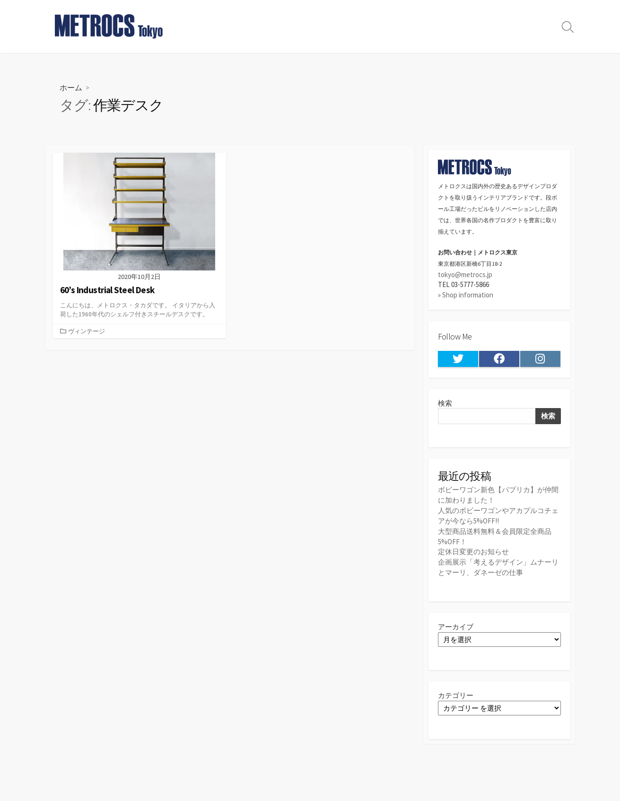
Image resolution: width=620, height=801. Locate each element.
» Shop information (465, 294)
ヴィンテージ (86, 331)
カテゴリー (455, 692)
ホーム (71, 87)
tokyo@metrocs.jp (465, 274)
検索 (445, 403)
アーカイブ (455, 623)
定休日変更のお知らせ (473, 549)
